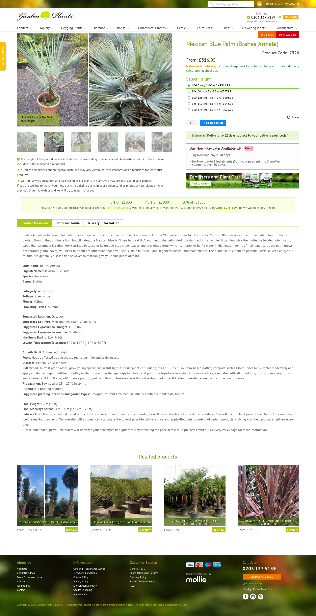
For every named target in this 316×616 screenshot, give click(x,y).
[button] (166, 39)
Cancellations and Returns (144, 573)
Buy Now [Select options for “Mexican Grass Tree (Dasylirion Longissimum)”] (145, 530)
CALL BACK (291, 16)
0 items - (273, 4)
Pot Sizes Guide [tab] (68, 223)
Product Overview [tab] (35, 223)
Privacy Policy (80, 581)
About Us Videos (26, 573)
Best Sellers (267, 34)
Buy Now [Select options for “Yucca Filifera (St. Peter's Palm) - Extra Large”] (71, 530)
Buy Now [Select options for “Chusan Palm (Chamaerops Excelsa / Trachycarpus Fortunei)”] (218, 530)
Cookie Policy (80, 577)
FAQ (132, 585)
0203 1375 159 (226, 208)
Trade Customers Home (30, 577)
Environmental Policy (85, 585)
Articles (21, 581)
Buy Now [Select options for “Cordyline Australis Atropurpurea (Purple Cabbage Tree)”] (292, 530)
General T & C (137, 568)
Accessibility (80, 594)
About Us (22, 568)
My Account (292, 4)
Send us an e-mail (262, 577)
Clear (295, 117)
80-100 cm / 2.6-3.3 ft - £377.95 (211, 91)
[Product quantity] (192, 122)
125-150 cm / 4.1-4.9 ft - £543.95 (212, 103)
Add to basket (213, 123)
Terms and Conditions (85, 573)
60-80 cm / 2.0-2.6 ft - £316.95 (211, 85)
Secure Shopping (82, 590)
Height (205, 79)
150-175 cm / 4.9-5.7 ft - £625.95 (212, 109)
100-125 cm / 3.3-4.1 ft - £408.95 (212, 97)
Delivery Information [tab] (103, 223)
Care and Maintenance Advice (89, 568)
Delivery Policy (138, 577)
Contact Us (22, 590)
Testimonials (23, 585)
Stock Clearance (287, 34)
